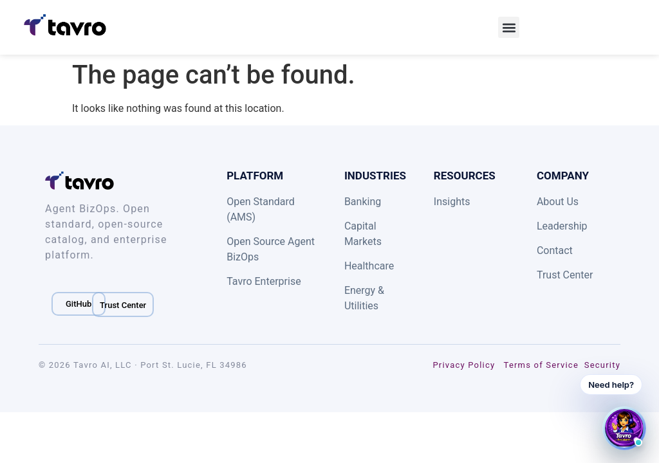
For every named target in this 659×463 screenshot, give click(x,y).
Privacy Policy (463, 365)
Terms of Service (541, 365)
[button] (508, 27)
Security (602, 365)
